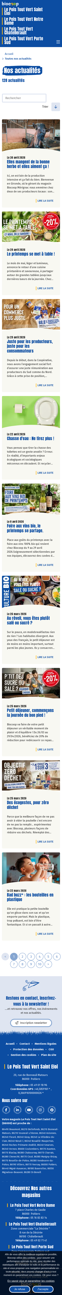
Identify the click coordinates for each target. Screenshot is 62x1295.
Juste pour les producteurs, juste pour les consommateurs (30, 346)
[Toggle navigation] (58, 43)
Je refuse (19, 1289)
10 (39, 964)
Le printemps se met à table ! (31, 254)
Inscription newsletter (31, 1023)
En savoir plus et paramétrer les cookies (31, 1281)
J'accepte (42, 1289)
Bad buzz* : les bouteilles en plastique (30, 897)
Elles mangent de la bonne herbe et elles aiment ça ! (28, 164)
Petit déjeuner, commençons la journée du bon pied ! (30, 713)
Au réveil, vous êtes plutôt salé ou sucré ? (28, 620)
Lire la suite (46, 200)
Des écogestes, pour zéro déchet (28, 805)
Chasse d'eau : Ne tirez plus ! (30, 438)
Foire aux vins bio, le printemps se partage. (26, 528)
